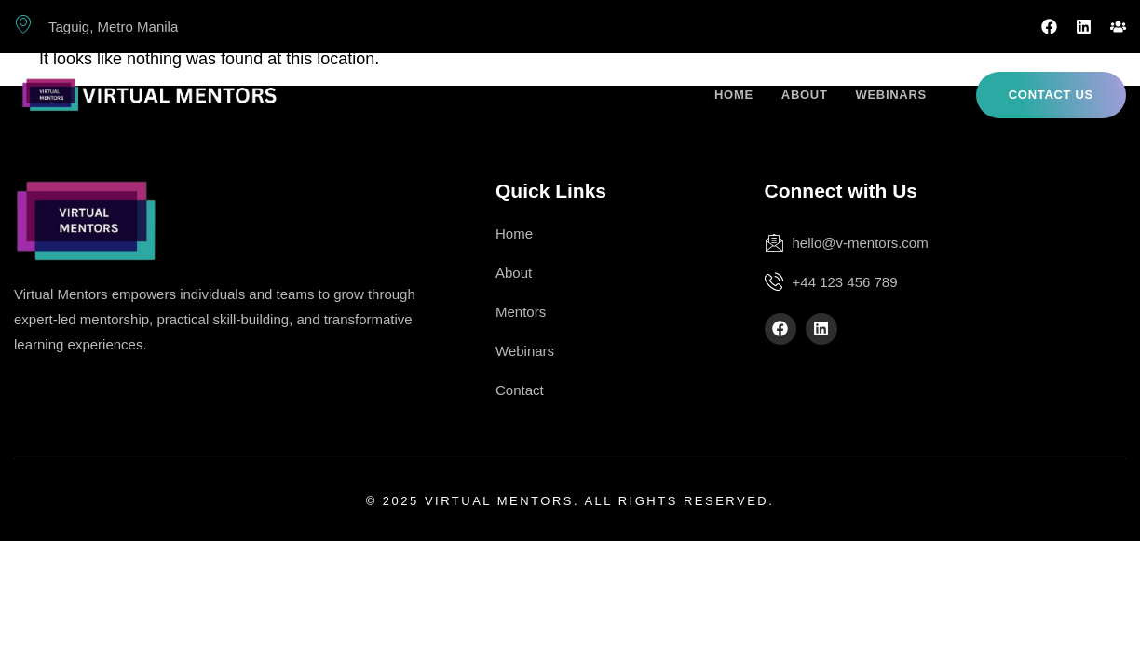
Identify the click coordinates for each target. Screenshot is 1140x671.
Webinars (891, 95)
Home (733, 95)
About (804, 95)
